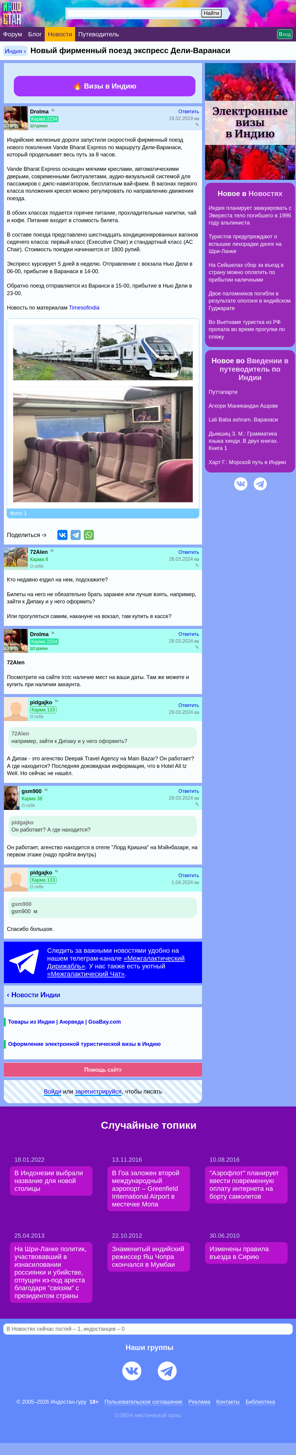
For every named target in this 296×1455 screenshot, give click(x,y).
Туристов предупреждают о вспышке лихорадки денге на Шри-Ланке (245, 244)
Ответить (189, 111)
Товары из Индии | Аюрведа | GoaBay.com (64, 1022)
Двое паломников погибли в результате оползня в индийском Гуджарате (250, 301)
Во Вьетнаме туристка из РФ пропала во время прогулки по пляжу (247, 329)
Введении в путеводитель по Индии (254, 369)
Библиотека (260, 1402)
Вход (285, 34)
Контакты (228, 1402)
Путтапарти (223, 392)
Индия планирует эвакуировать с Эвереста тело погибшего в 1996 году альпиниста (250, 215)
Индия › (15, 50)
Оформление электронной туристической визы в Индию (84, 1044)
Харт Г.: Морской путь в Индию (247, 462)
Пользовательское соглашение (143, 1402)
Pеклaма (199, 1402)
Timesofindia (84, 308)
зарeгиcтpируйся (98, 1091)
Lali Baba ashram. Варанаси (243, 420)
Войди (52, 1091)
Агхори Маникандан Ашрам (243, 406)
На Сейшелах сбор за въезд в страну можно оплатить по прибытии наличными (246, 272)
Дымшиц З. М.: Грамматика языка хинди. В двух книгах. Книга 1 (243, 441)
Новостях (265, 193)
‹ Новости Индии (33, 995)
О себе (37, 566)
